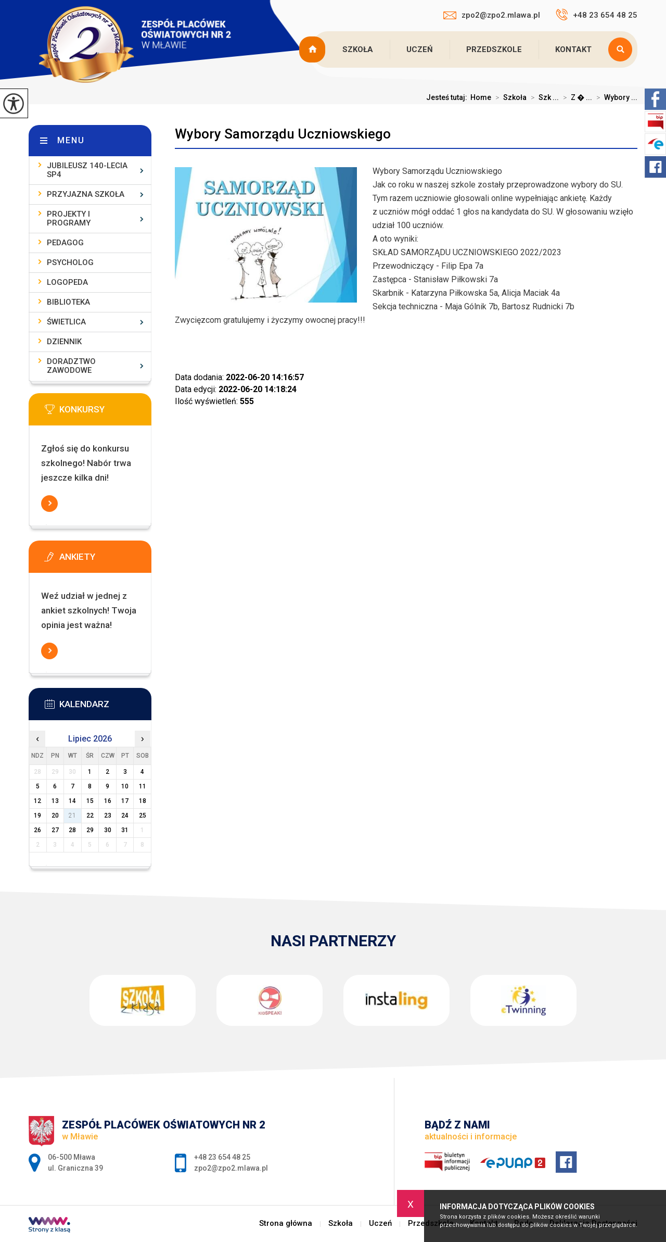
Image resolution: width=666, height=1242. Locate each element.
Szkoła (357, 49)
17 (125, 801)
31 (125, 830)
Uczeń (419, 49)
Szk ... (543, 97)
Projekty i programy (69, 218)
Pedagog (65, 242)
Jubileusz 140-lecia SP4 (87, 170)
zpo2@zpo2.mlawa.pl (491, 15)
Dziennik (64, 341)
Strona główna (313, 49)
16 (107, 801)
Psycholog (70, 262)
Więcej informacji (49, 503)
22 (90, 815)
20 (55, 815)
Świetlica (66, 322)
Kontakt (573, 49)
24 (125, 815)
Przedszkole (494, 49)
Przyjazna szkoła (85, 194)
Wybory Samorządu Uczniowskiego (283, 134)
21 (72, 815)
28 (72, 830)
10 (125, 786)
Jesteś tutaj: (448, 97)
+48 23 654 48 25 (596, 14)
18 (142, 801)
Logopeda (67, 282)
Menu (71, 140)
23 (107, 815)
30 (107, 830)
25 (142, 815)
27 (55, 830)
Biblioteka (68, 302)
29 (90, 830)
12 (37, 801)
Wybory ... (614, 97)
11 (142, 786)
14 (72, 801)
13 (55, 801)
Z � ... (575, 97)
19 (37, 815)
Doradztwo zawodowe (71, 366)
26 (37, 830)
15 (90, 801)
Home (480, 97)
